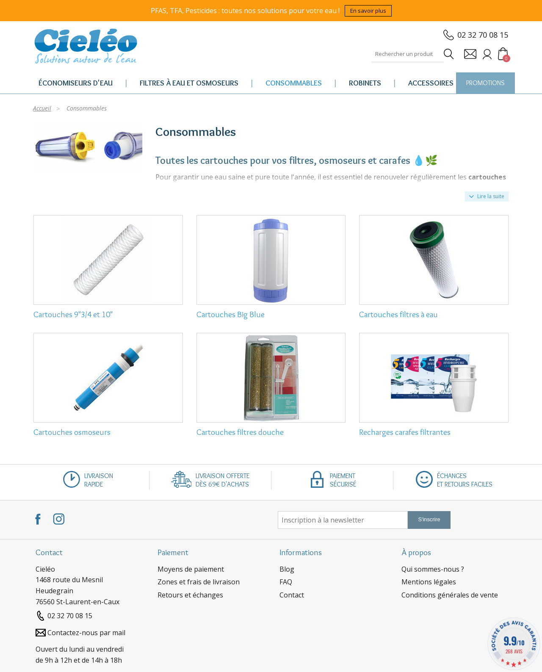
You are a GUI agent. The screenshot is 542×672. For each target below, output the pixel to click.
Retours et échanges (190, 595)
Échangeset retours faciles (464, 480)
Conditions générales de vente (449, 595)
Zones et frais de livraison (199, 581)
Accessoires (431, 83)
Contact (291, 595)
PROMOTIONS (485, 83)
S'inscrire (429, 519)
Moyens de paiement (191, 569)
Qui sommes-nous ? (432, 569)
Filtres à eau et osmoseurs (189, 83)
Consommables (293, 83)
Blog (286, 569)
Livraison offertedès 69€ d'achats (222, 480)
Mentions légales (428, 581)
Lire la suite (486, 196)
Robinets (365, 83)
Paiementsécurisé (343, 480)
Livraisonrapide (98, 480)
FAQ (285, 581)
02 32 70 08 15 (482, 35)
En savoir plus (368, 10)
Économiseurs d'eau (76, 83)
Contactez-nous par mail (86, 632)
